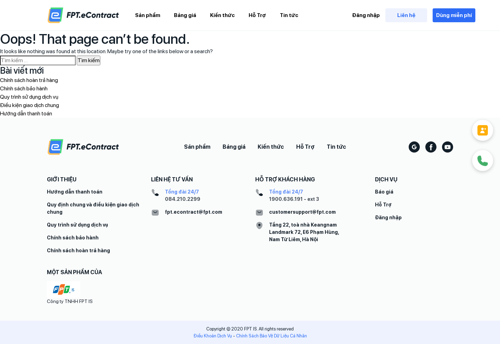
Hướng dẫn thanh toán (26, 113)
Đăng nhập (366, 15)
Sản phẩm (147, 15)
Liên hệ (406, 15)
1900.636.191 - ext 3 (294, 199)
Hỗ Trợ (257, 15)
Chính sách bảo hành (24, 88)
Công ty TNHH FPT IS (70, 301)
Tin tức (289, 15)
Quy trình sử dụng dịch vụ (29, 96)
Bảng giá (185, 15)
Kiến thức (222, 15)
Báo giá (384, 192)
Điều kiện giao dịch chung (29, 105)
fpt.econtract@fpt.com (193, 212)
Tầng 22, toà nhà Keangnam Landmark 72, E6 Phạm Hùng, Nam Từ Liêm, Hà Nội (304, 232)
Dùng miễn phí (454, 15)
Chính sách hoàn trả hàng (29, 80)
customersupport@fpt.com (302, 212)
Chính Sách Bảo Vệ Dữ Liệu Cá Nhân (271, 335)
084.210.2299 (182, 199)
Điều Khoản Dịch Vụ (212, 335)
